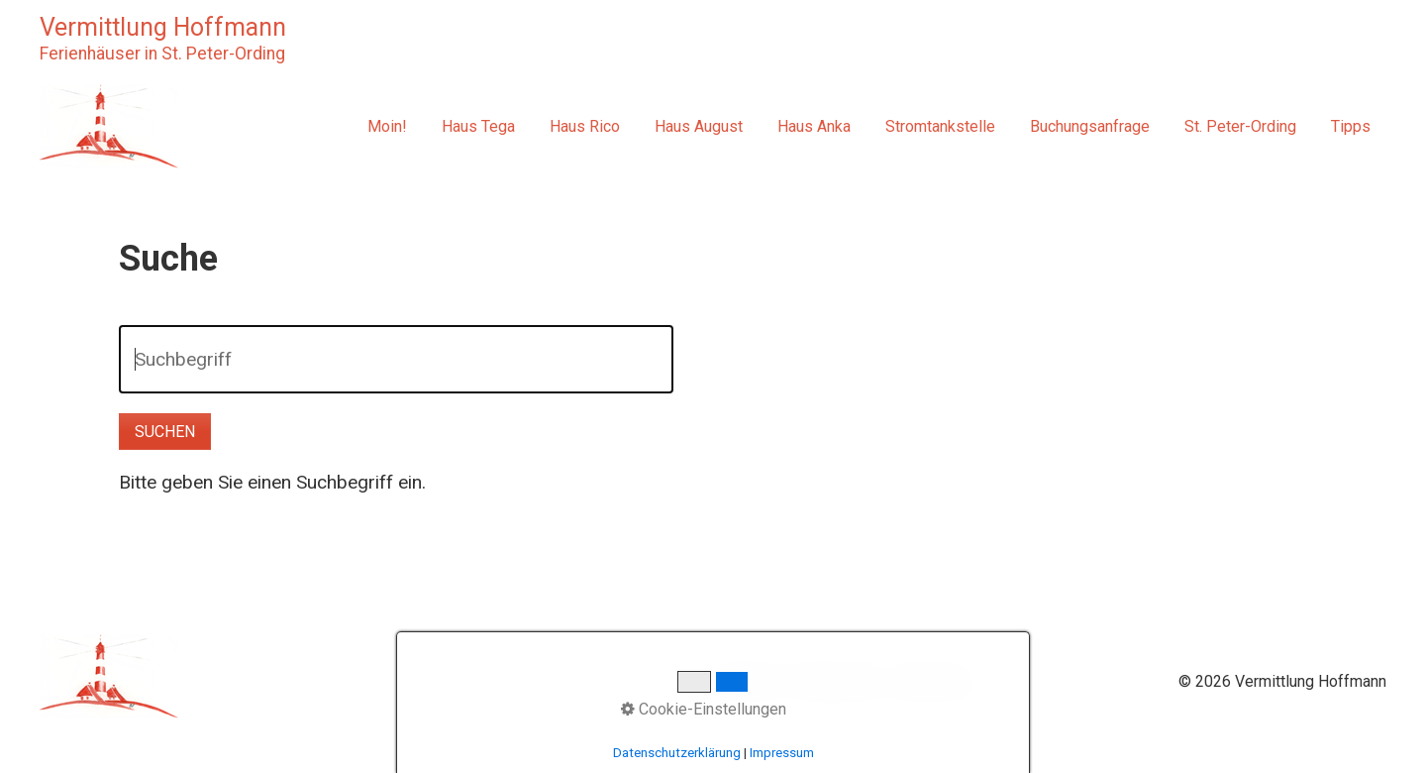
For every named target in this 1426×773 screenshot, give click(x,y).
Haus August (699, 126)
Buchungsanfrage (1090, 126)
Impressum (931, 681)
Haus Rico (585, 126)
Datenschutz (836, 681)
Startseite (747, 681)
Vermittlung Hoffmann (163, 27)
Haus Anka (814, 126)
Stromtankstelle (940, 126)
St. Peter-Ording (1240, 126)
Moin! (387, 126)
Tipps (1351, 126)
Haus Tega (478, 126)
